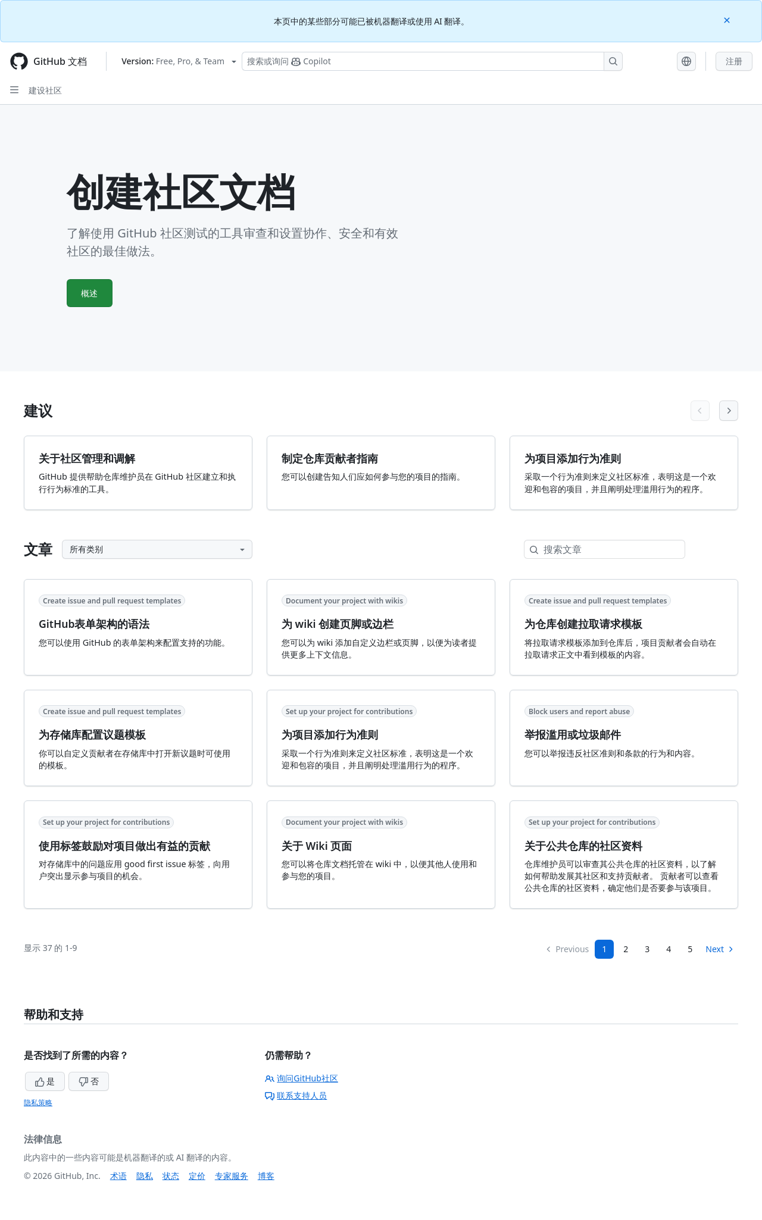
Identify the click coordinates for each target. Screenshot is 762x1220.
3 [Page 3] (647, 949)
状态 (171, 1175)
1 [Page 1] (604, 949)
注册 (734, 61)
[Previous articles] (700, 411)
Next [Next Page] (720, 949)
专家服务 (231, 1175)
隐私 (144, 1175)
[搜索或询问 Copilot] (432, 61)
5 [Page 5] (690, 949)
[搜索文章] (614, 549)
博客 (266, 1175)
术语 (118, 1175)
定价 (197, 1175)
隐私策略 (38, 1102)
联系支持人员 (296, 1095)
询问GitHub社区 (301, 1078)
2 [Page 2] (625, 949)
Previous (567, 949)
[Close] (728, 19)
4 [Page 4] (668, 949)
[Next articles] (728, 411)
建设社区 (45, 90)
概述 (90, 293)
